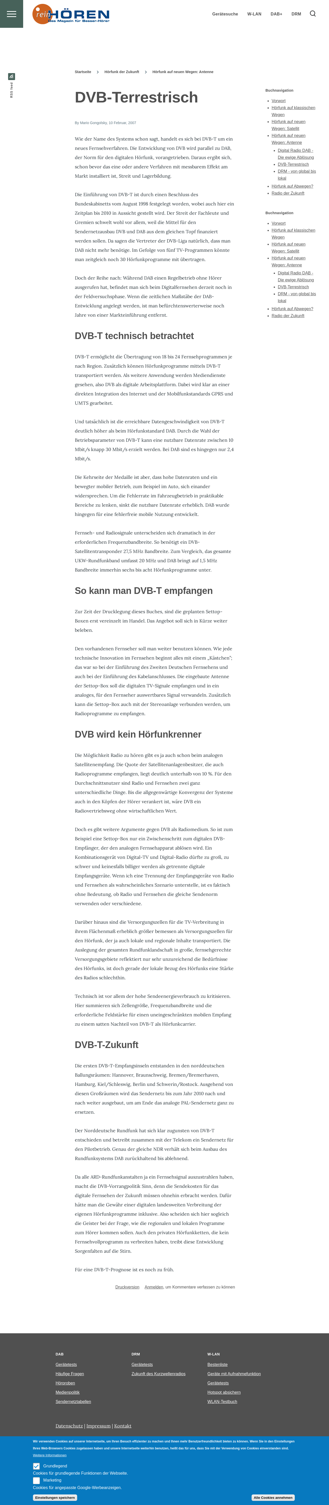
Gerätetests (66, 1365)
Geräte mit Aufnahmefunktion (234, 1374)
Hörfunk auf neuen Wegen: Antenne (183, 72)
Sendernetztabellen (73, 1402)
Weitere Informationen (50, 1455)
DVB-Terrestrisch (293, 164)
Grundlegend (55, 1466)
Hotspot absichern (224, 1392)
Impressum (98, 1426)
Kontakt (122, 1426)
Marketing (52, 1480)
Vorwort (279, 101)
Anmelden (154, 1287)
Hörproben (65, 1383)
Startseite (83, 72)
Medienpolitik (67, 1392)
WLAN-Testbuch (222, 1402)
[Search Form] (313, 32)
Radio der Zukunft (288, 193)
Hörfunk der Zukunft (121, 72)
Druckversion (127, 1287)
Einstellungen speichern (55, 1498)
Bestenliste (218, 1365)
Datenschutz (69, 1426)
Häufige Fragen (70, 1374)
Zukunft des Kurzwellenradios (158, 1374)
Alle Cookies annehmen (273, 1498)
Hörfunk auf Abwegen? (292, 186)
